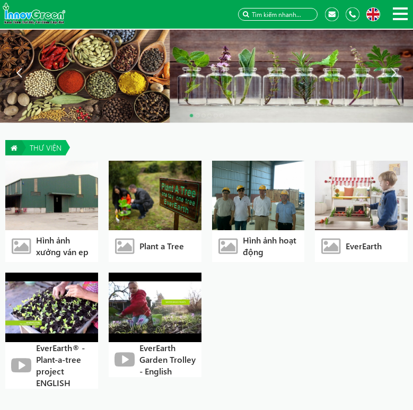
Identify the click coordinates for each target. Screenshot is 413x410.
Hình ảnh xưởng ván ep (62, 245)
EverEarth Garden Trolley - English (167, 359)
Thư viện (45, 148)
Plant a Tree (161, 245)
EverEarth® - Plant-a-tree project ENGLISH (60, 365)
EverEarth (364, 245)
